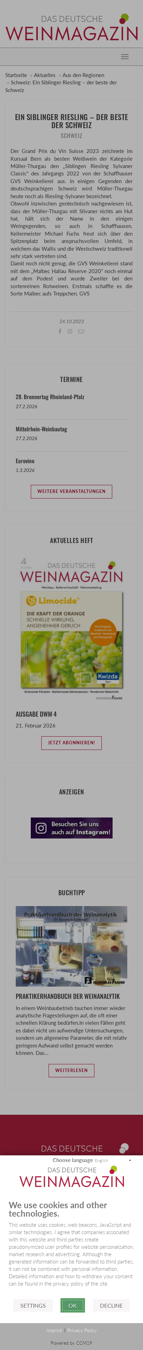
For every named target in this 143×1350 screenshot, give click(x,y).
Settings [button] (33, 1305)
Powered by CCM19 (71, 1343)
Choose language (73, 1160)
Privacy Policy (82, 1330)
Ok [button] (73, 1305)
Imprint (54, 1330)
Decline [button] (111, 1305)
